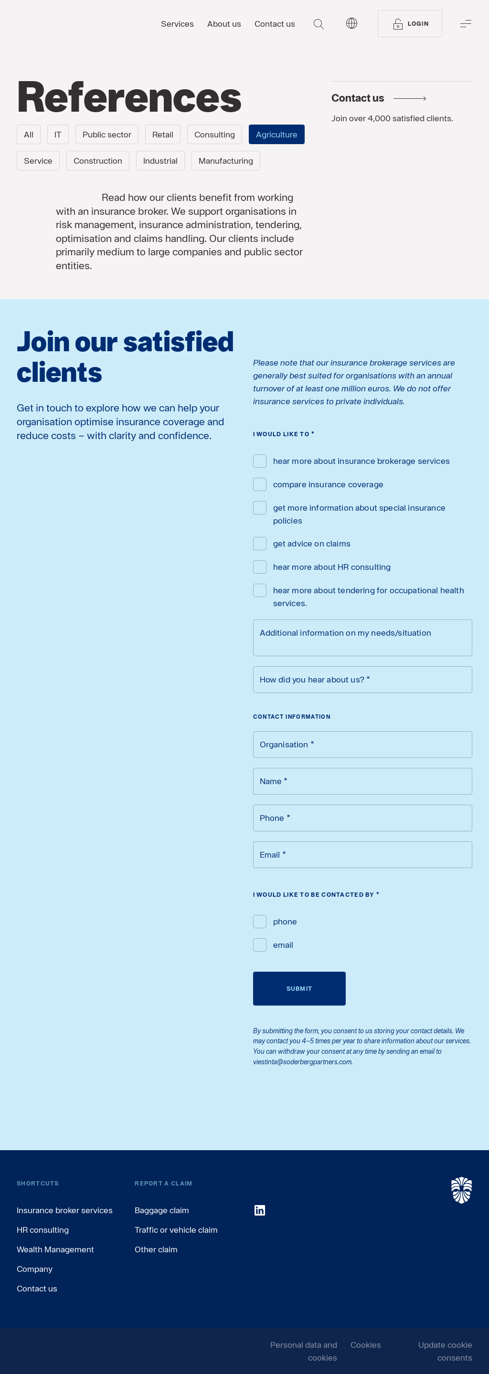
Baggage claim (162, 1210)
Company (35, 1269)
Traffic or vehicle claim (176, 1230)
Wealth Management (55, 1249)
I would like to (284, 434)
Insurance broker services (65, 1210)
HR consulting (43, 1230)
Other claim (156, 1249)
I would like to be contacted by (316, 894)
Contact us (37, 1288)
